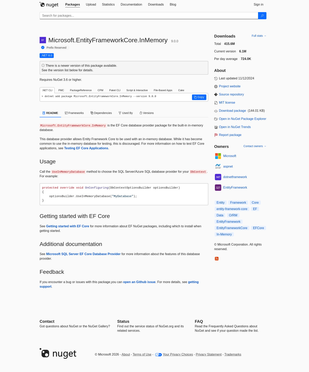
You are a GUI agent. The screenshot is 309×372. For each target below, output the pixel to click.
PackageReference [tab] (81, 90)
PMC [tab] (61, 90)
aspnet (228, 166)
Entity (221, 202)
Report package (230, 135)
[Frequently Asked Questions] (199, 321)
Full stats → (259, 35)
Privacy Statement (209, 354)
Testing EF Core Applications (86, 148)
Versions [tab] (146, 113)
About (126, 354)
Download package (232, 110)
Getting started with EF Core (67, 226)
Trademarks (232, 354)
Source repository (231, 94)
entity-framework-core (232, 209)
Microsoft (229, 156)
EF (255, 209)
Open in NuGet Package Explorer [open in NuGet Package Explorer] (242, 118)
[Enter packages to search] (149, 15)
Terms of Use (142, 354)
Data (220, 215)
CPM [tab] (100, 90)
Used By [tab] (126, 113)
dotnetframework (235, 177)
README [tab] (50, 113)
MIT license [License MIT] (227, 102)
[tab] (72, 4)
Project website (230, 86)
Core (255, 202)
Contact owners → (255, 146)
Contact (47, 321)
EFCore (258, 228)
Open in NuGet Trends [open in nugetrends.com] (235, 127)
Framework (238, 202)
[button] (199, 97)
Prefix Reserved (56, 47)
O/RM (233, 215)
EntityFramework (235, 187)
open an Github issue (139, 282)
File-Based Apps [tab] (163, 90)
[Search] (262, 15)
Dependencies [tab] (101, 113)
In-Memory (224, 234)
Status (123, 321)
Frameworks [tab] (74, 113)
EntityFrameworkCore (232, 228)
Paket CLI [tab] (114, 90)
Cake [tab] (181, 90)
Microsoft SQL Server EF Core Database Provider (83, 254)
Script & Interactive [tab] (137, 90)
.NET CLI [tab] (47, 90)
